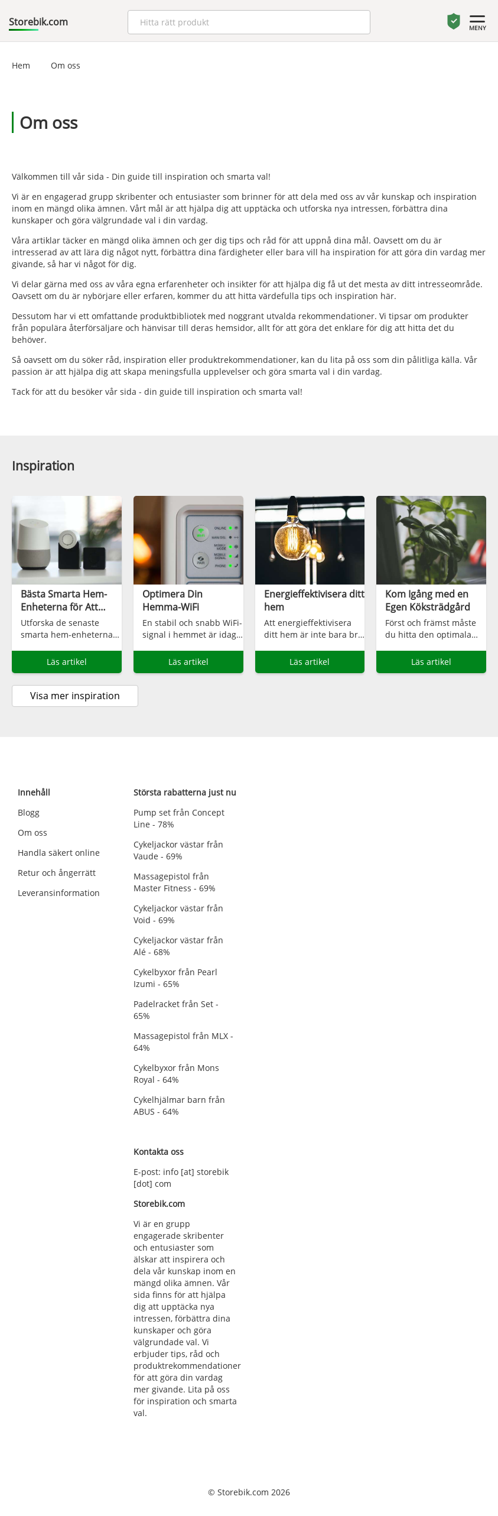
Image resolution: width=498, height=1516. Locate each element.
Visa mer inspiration (75, 695)
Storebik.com (38, 21)
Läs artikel (67, 661)
